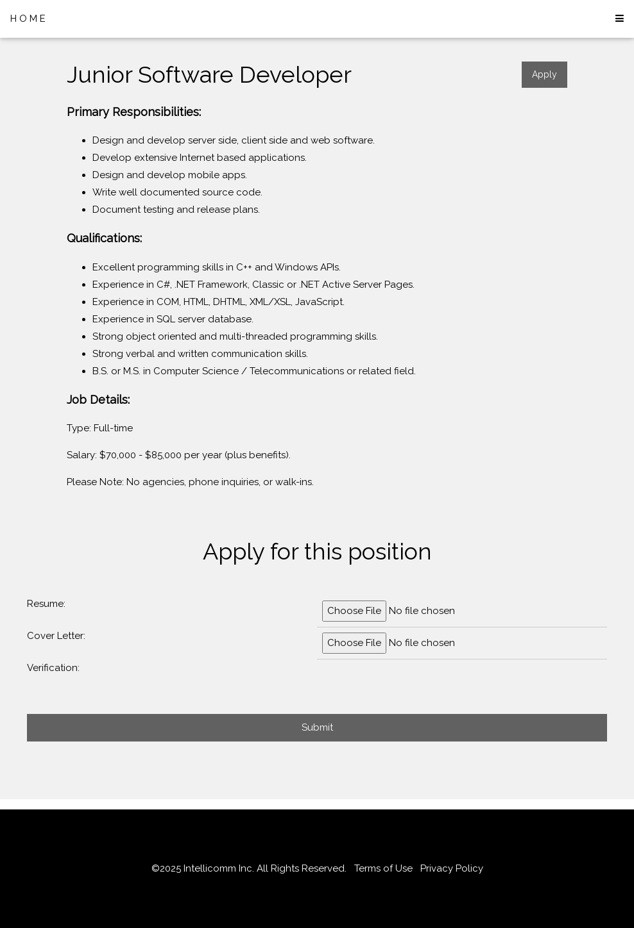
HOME (29, 18)
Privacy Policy (451, 868)
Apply (544, 74)
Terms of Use (383, 868)
